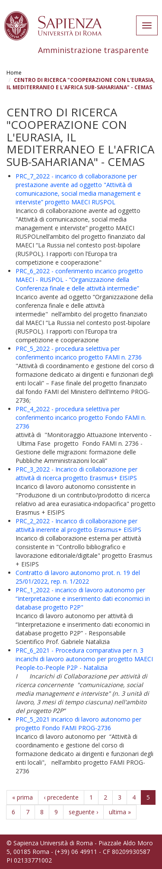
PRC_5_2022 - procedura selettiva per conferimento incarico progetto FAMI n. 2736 (79, 352)
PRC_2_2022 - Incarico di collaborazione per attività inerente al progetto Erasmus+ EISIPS (78, 525)
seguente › (83, 812)
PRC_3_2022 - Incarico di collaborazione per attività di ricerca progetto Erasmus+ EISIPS (76, 473)
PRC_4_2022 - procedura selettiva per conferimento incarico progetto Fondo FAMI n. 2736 (81, 417)
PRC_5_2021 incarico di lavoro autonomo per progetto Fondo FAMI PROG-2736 (78, 723)
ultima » (120, 812)
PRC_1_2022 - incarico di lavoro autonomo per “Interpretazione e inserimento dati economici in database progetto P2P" (83, 598)
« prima (22, 797)
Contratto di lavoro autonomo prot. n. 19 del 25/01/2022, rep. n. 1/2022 (78, 577)
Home (14, 72)
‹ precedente (61, 797)
